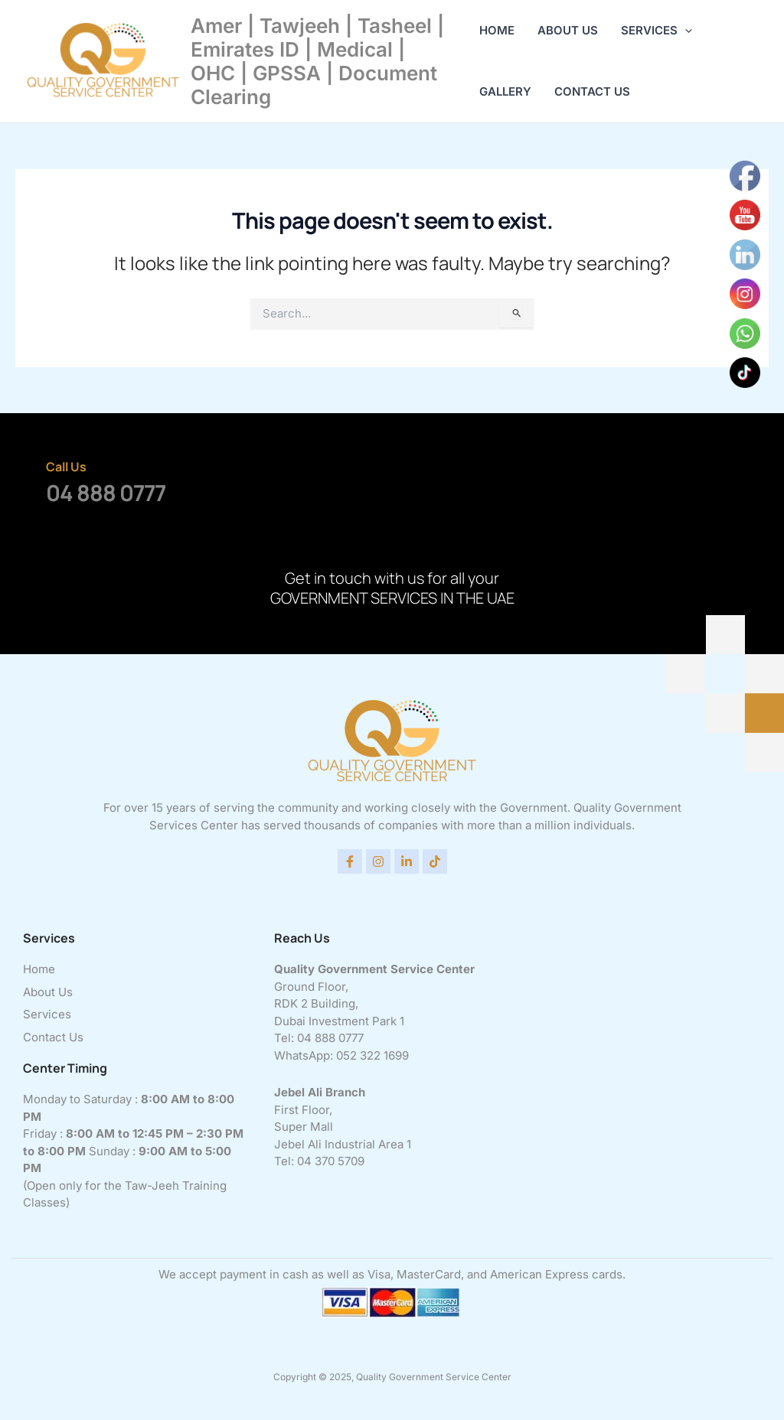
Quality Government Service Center (374, 969)
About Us (567, 30)
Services (656, 30)
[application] (685, 30)
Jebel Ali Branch (319, 1092)
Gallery (505, 91)
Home (496, 30)
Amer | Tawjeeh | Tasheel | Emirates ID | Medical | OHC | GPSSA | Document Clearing (317, 61)
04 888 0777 (105, 492)
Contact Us (592, 91)
